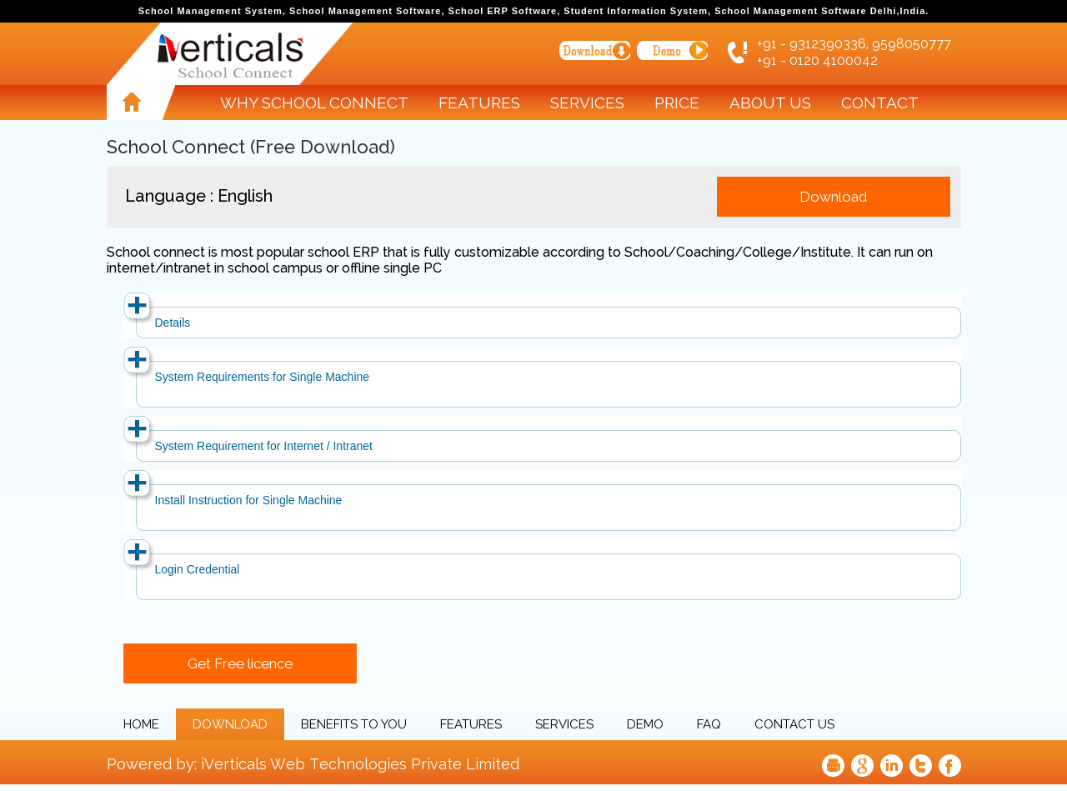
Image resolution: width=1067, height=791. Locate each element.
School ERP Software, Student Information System (578, 11)
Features (479, 102)
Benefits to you (354, 724)
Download (230, 724)
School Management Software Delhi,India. (821, 11)
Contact (880, 102)
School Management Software (365, 11)
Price (676, 102)
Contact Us (794, 724)
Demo (645, 724)
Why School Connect (314, 102)
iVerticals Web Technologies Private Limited (360, 764)
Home (141, 724)
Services (587, 102)
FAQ (709, 724)
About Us (770, 102)
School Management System (210, 11)
